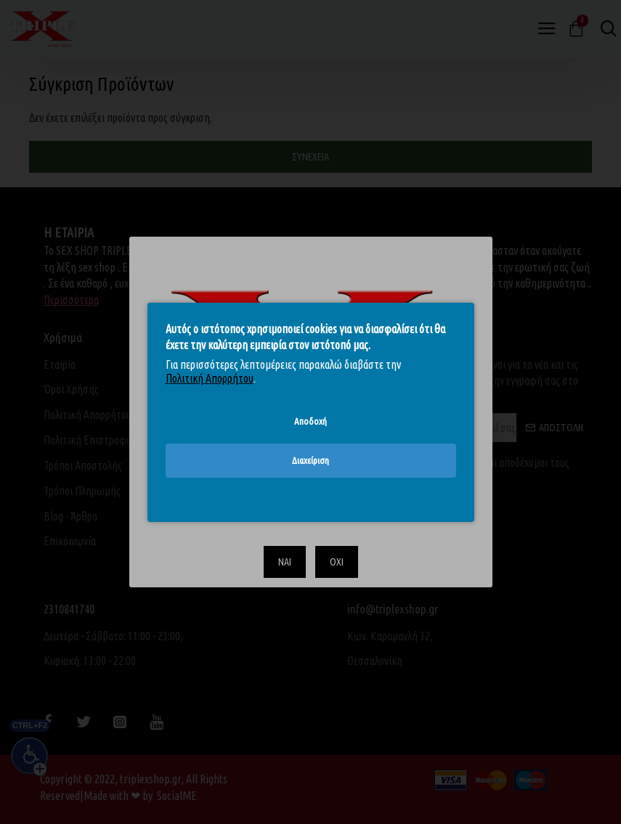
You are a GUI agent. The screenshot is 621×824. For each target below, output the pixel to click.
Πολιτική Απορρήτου (209, 378)
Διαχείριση (310, 460)
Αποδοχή (310, 420)
